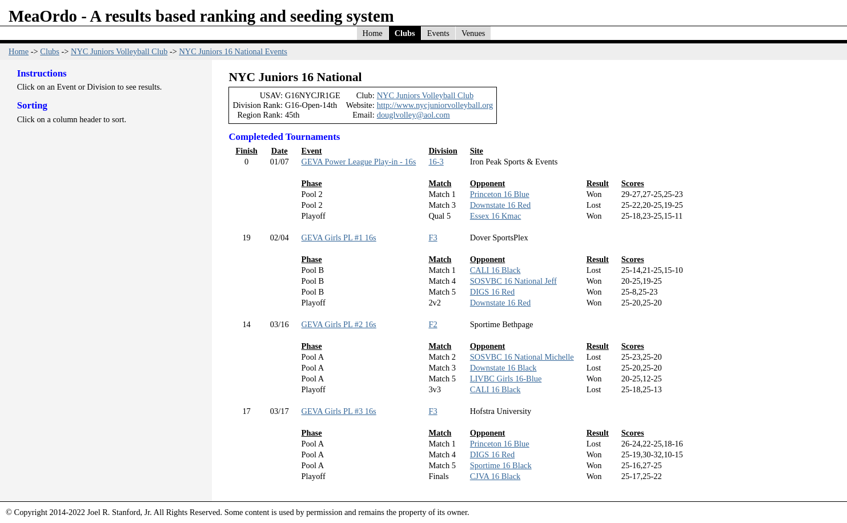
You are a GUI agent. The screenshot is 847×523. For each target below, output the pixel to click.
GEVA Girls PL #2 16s (339, 324)
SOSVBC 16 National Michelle (522, 356)
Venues (473, 33)
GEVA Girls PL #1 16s (339, 237)
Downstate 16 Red (500, 205)
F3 (432, 237)
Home (373, 33)
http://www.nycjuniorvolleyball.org (435, 105)
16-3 (435, 161)
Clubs (405, 33)
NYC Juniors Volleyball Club (119, 51)
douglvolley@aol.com (413, 114)
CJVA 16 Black (495, 476)
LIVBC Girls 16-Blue (506, 378)
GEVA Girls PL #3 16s (339, 411)
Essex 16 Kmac (495, 215)
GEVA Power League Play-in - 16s (359, 161)
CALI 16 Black (495, 270)
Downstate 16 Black (503, 367)
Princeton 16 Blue (499, 194)
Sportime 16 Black (501, 465)
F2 (432, 324)
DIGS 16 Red (492, 291)
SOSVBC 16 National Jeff (513, 280)
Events (438, 33)
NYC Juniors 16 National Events (233, 51)
